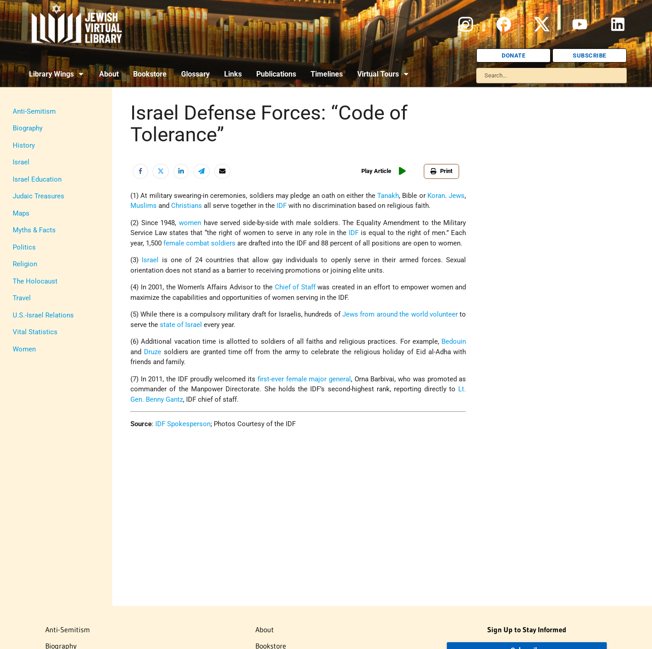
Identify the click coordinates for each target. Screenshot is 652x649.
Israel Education (37, 179)
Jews (457, 196)
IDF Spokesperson (183, 424)
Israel (21, 162)
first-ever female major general (304, 379)
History (24, 145)
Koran (436, 196)
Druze (152, 352)
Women (24, 349)
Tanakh (388, 196)
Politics (24, 247)
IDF (282, 206)
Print (441, 171)
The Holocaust (35, 281)
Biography (28, 128)
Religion (25, 264)
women (190, 223)
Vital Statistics (35, 332)
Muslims (143, 206)
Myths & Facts (34, 230)
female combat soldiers (199, 243)
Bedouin (453, 341)
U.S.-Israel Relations (43, 315)
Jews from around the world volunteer (400, 314)
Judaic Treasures (38, 196)
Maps (21, 213)
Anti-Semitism (34, 111)
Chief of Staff (295, 287)
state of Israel (181, 325)
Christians (186, 206)
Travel (22, 298)
